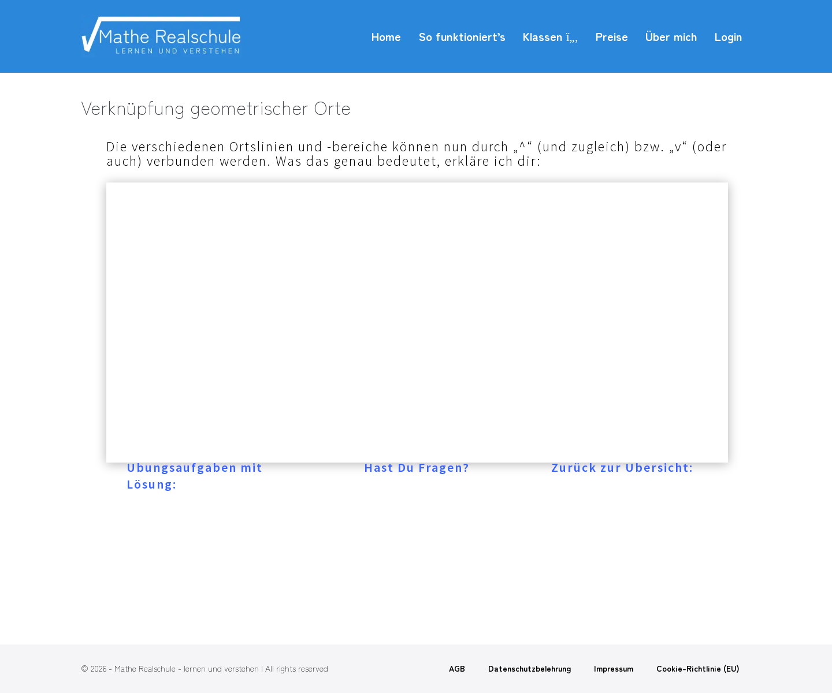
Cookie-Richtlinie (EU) (698, 668)
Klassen (550, 36)
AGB (457, 668)
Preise (612, 36)
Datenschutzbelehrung (529, 668)
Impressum (613, 668)
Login (728, 36)
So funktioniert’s (462, 36)
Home (386, 36)
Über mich (671, 36)
